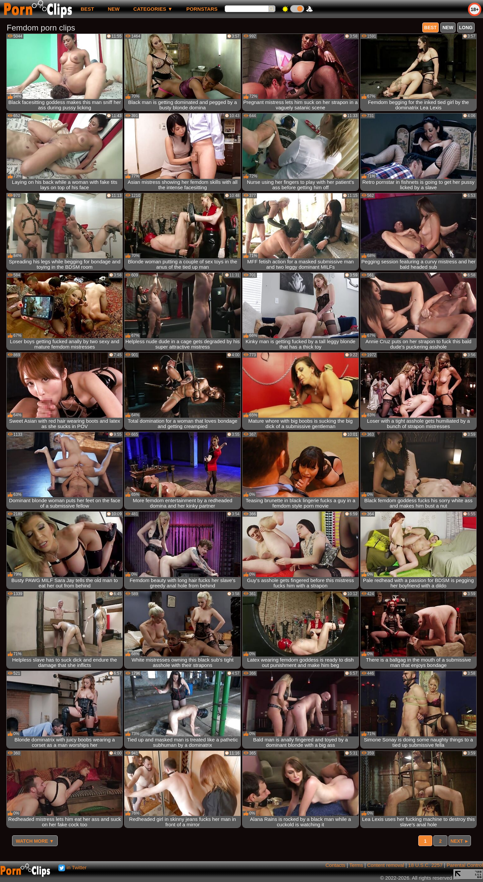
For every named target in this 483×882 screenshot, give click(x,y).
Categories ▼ (152, 9)
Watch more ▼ (35, 841)
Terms (356, 865)
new (113, 9)
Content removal (385, 865)
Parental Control (465, 865)
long (466, 27)
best (87, 9)
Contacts (335, 865)
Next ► (459, 841)
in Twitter (72, 867)
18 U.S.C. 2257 (425, 865)
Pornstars (202, 9)
